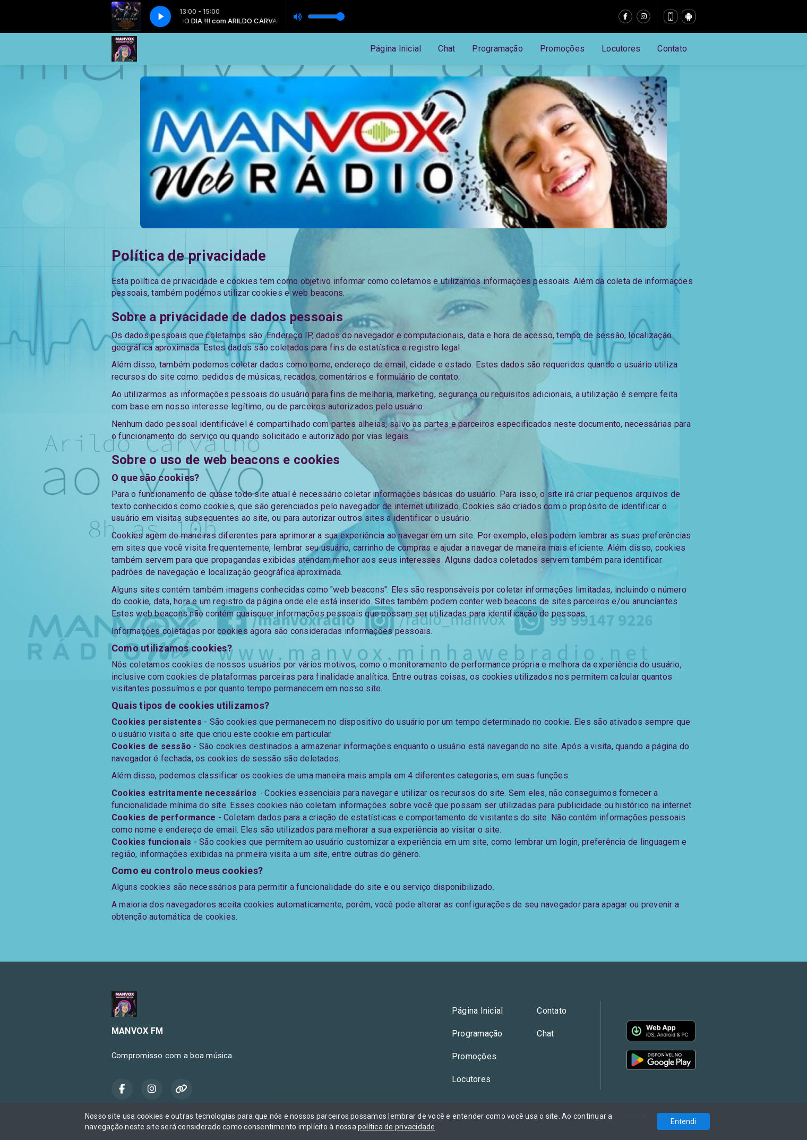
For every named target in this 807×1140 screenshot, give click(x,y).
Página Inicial (395, 49)
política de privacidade (396, 1126)
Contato (672, 49)
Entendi (683, 1121)
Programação (497, 49)
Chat (446, 49)
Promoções (562, 49)
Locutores (621, 49)
